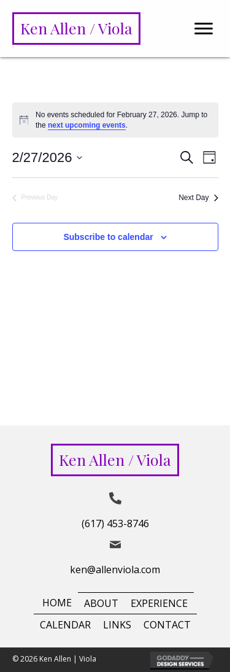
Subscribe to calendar (108, 237)
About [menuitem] (101, 603)
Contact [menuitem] (167, 624)
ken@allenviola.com (115, 569)
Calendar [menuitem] (65, 624)
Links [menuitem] (117, 624)
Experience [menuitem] (159, 603)
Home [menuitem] (57, 602)
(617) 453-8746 (115, 523)
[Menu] (204, 28)
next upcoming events (87, 125)
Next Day (198, 197)
